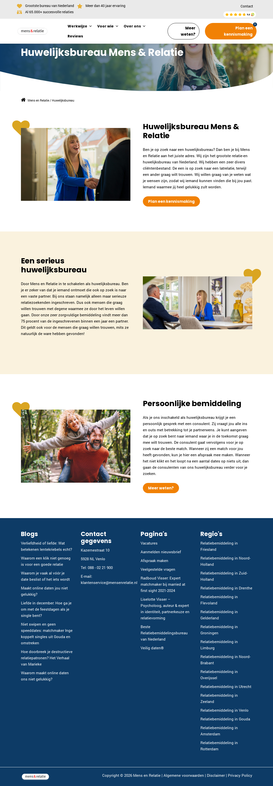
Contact (247, 6)
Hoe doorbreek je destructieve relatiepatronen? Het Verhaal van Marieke (47, 658)
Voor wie (108, 26)
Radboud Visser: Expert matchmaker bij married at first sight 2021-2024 (163, 584)
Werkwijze (80, 26)
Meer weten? (188, 31)
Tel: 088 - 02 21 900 (97, 567)
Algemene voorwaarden (184, 775)
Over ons (135, 26)
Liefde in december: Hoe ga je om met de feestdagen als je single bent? (46, 609)
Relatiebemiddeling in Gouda (225, 718)
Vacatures (149, 543)
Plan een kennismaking (238, 31)
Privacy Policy (240, 775)
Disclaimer (216, 775)
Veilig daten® (152, 647)
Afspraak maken (154, 560)
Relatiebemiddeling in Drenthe (226, 587)
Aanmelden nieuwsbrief (161, 551)
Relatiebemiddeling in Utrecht (225, 686)
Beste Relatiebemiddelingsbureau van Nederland (164, 633)
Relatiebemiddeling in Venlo (224, 710)
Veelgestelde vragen (158, 569)
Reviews (75, 36)
